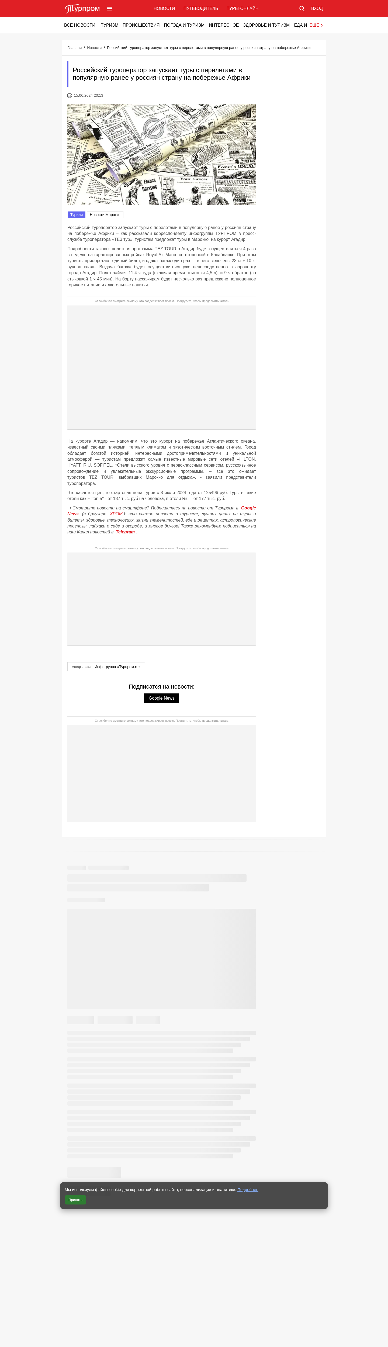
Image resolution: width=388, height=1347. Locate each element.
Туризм (109, 25)
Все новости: (80, 25)
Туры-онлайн (242, 8)
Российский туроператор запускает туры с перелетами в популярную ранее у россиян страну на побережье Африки (208, 48)
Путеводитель (200, 8)
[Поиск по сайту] (302, 8)
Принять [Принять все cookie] (75, 1200)
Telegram (125, 532)
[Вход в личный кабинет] (317, 8)
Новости (164, 8)
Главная (74, 48)
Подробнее (247, 1189)
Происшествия (141, 25)
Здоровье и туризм (266, 25)
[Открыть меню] (109, 8)
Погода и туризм (184, 25)
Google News (162, 698)
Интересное (224, 25)
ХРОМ (116, 514)
